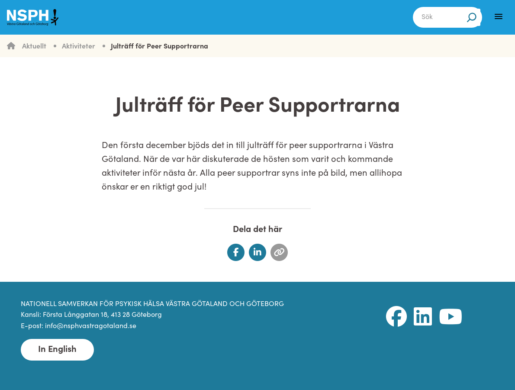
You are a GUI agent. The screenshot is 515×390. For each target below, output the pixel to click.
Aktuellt (34, 46)
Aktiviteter (78, 46)
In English (57, 349)
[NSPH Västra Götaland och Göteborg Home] (37, 17)
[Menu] (498, 16)
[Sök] (471, 17)
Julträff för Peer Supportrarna (159, 46)
